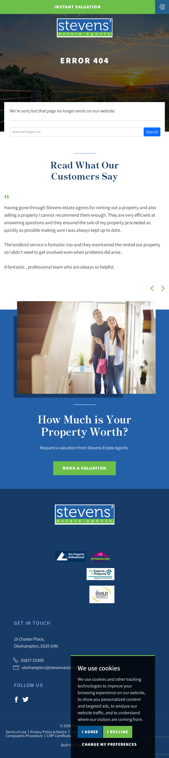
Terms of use (16, 731)
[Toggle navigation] (162, 6)
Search (152, 131)
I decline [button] (117, 731)
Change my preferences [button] (109, 744)
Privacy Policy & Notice (48, 731)
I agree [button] (90, 731)
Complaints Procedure (24, 735)
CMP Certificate (59, 735)
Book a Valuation (84, 468)
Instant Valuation (77, 7)
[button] (152, 288)
